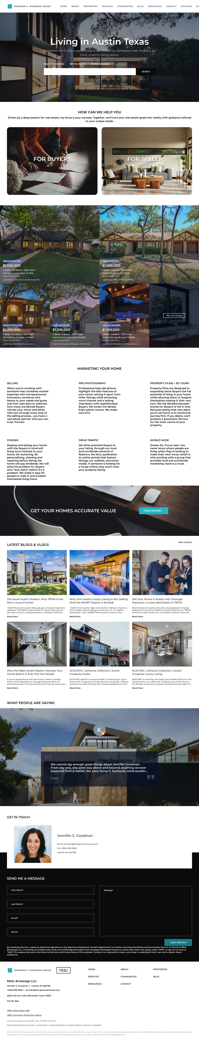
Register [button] (186, 6)
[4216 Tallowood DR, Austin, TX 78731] (50, 244)
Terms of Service (49, 952)
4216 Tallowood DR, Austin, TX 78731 (18, 273)
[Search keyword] (90, 71)
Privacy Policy (70, 952)
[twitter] (26, 1039)
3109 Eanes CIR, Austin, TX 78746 (116, 273)
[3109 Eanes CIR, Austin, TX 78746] (149, 244)
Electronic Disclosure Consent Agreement (89, 947)
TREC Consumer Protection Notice (24, 1015)
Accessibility (96, 1025)
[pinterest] (50, 1039)
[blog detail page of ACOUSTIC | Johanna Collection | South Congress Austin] (99, 656)
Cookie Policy (42, 1025)
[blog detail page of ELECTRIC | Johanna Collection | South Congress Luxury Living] (162, 656)
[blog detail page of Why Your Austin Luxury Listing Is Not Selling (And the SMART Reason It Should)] (99, 584)
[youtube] (42, 1039)
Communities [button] (125, 6)
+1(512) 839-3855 (15, 990)
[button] (145, 71)
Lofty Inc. (21, 1021)
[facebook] (10, 1039)
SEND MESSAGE (178, 942)
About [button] (75, 6)
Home (63, 6)
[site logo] (32, 975)
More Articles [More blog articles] (185, 542)
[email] (50, 918)
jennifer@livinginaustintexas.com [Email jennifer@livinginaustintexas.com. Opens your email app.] (43, 990)
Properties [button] (90, 6)
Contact (171, 6)
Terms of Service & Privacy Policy (21, 1025)
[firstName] (50, 890)
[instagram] (34, 1039)
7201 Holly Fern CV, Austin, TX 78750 (18, 337)
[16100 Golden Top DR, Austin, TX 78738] (124, 315)
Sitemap (86, 1025)
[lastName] (50, 904)
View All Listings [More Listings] (174, 315)
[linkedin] (18, 1039)
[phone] (50, 932)
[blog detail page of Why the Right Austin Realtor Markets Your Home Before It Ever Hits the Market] (37, 656)
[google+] (59, 1039)
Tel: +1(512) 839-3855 (67, 848)
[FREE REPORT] (153, 510)
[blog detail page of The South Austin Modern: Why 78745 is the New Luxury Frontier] (37, 584)
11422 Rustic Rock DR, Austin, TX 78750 (69, 337)
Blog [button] (140, 6)
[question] (146, 911)
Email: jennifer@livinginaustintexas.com (77, 844)
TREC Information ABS (18, 1010)
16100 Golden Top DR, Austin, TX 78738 (118, 337)
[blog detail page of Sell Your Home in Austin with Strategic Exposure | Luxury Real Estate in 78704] (162, 584)
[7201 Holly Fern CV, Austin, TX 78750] (25, 315)
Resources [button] (155, 6)
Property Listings (74, 1025)
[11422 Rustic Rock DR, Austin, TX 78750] (75, 315)
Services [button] (107, 6)
